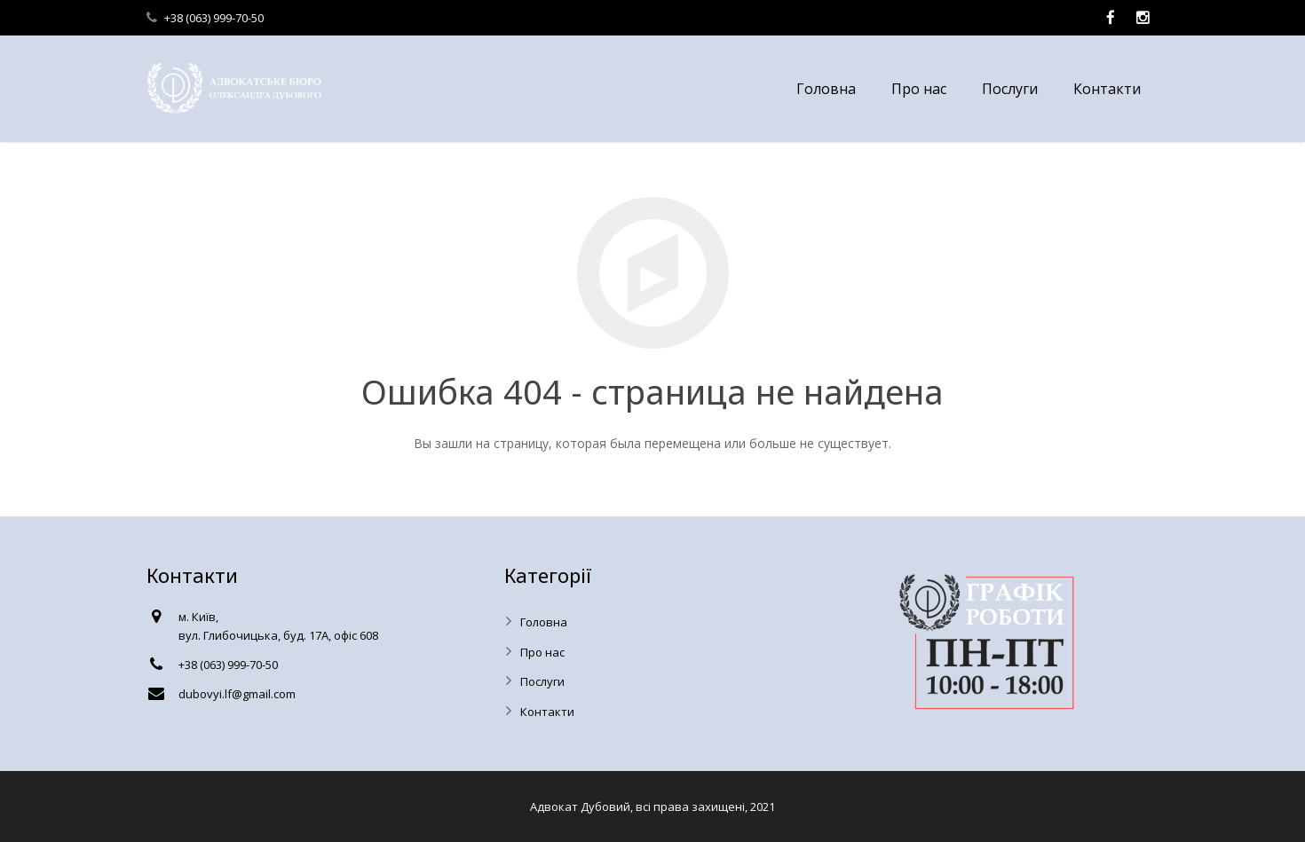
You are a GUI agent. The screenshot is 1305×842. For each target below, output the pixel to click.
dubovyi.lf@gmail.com (237, 694)
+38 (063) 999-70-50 (214, 18)
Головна (543, 622)
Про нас (542, 652)
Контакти (547, 712)
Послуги (542, 681)
